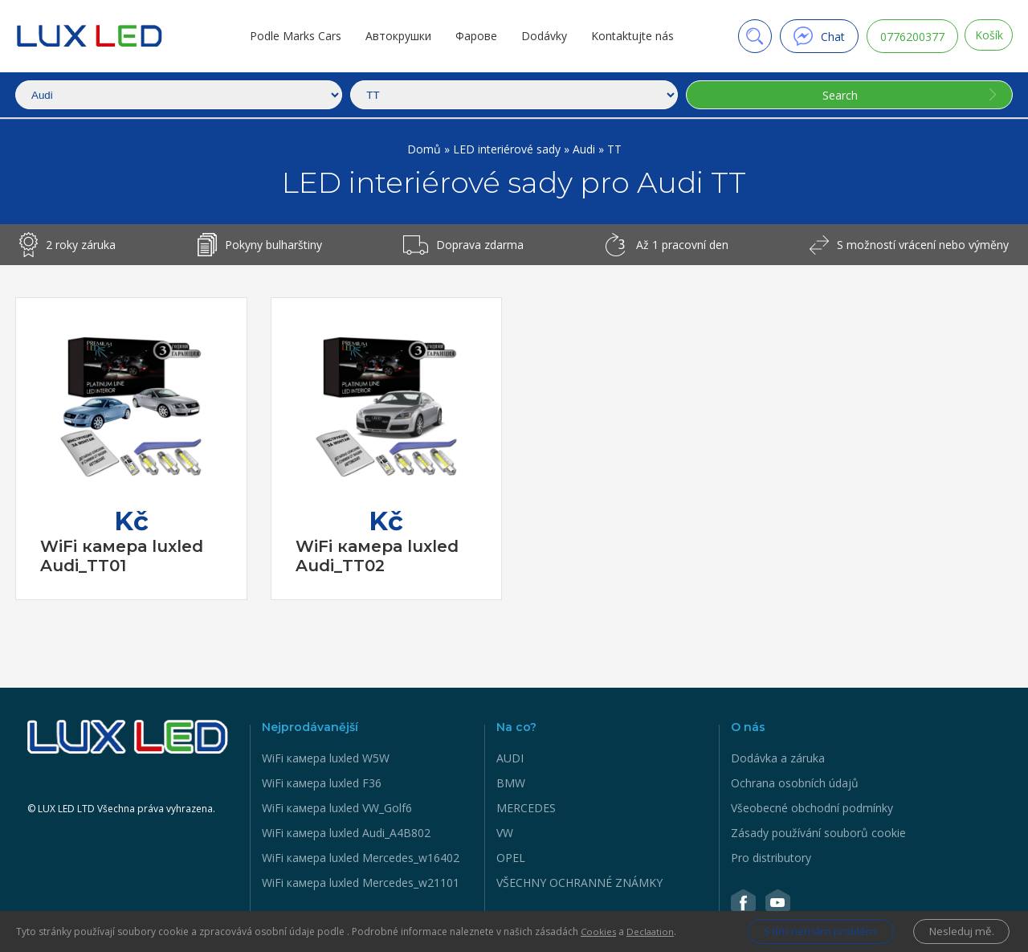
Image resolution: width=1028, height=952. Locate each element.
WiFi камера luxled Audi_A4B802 (346, 832)
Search (837, 95)
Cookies (599, 931)
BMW (510, 783)
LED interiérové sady (508, 149)
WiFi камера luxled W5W (326, 758)
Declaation (652, 931)
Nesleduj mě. (959, 930)
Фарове (472, 35)
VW (504, 832)
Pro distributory (771, 857)
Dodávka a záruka (778, 758)
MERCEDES (526, 807)
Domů (425, 149)
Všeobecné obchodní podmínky (812, 807)
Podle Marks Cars (291, 35)
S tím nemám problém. (809, 930)
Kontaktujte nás (628, 35)
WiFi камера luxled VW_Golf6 (337, 807)
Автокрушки (394, 35)
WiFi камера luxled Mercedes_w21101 (360, 882)
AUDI (510, 758)
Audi (585, 149)
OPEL (510, 857)
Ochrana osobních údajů (795, 783)
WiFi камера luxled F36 (321, 783)
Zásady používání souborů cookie (818, 832)
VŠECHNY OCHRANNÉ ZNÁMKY (579, 882)
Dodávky (540, 35)
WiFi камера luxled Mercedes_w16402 (360, 857)
